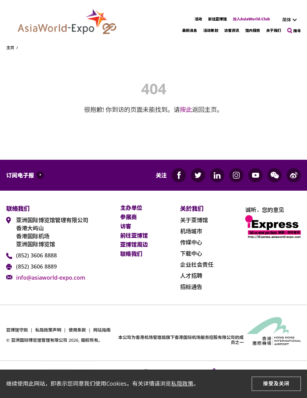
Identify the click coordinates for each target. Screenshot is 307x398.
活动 (198, 19)
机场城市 (191, 231)
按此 (186, 109)
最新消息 (189, 30)
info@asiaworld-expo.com (50, 277)
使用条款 (77, 330)
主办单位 (131, 208)
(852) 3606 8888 (36, 255)
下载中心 (191, 253)
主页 (10, 47)
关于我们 (273, 30)
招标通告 (191, 286)
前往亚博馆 (217, 19)
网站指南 (102, 330)
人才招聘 (191, 275)
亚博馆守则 (17, 330)
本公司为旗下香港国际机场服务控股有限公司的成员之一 (181, 339)
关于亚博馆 (194, 220)
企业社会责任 (196, 264)
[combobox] (287, 19)
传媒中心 (191, 242)
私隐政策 (182, 383)
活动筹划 (210, 30)
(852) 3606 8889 (36, 266)
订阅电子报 (20, 175)
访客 (125, 226)
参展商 (128, 217)
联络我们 (131, 254)
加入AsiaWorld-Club (251, 19)
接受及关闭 (276, 383)
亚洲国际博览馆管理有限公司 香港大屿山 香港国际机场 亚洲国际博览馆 (52, 232)
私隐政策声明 (48, 330)
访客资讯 (231, 30)
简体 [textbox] (286, 20)
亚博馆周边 (134, 245)
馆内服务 (252, 30)
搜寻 (297, 30)
